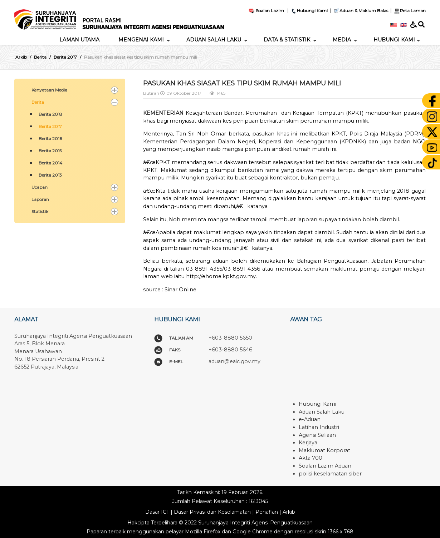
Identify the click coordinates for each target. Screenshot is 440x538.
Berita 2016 (50, 138)
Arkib (289, 512)
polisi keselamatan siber (330, 473)
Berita (37, 102)
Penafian (266, 512)
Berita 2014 (50, 163)
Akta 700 (310, 458)
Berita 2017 (50, 126)
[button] (114, 90)
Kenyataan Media (49, 90)
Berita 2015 (50, 150)
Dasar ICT (157, 512)
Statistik (39, 211)
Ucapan (39, 187)
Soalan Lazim (266, 10)
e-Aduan (310, 419)
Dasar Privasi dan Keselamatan (212, 512)
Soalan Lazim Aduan (325, 466)
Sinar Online (180, 289)
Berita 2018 (50, 114)
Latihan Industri (319, 427)
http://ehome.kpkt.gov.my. (221, 276)
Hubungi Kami (309, 10)
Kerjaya (308, 442)
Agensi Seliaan (317, 435)
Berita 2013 (50, 175)
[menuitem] (79, 39)
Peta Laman (409, 10)
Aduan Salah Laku (321, 412)
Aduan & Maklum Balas (360, 10)
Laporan (40, 199)
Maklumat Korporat (324, 450)
